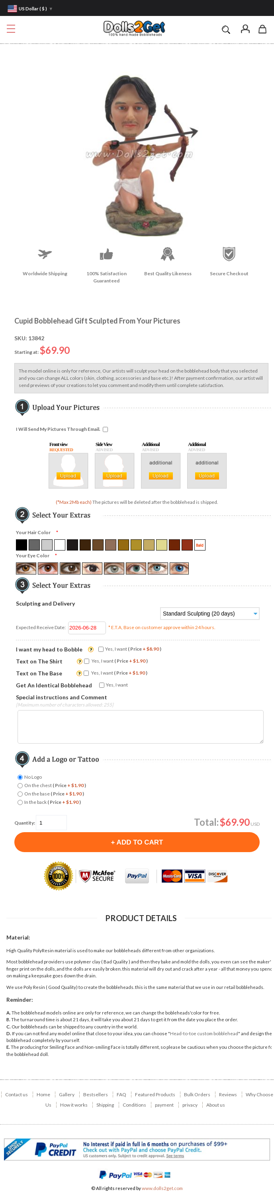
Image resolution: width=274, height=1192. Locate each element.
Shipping (105, 1105)
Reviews (228, 1094)
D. (8, 1033)
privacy (190, 1105)
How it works (74, 1105)
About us (215, 1105)
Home (43, 1094)
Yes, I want (133, 649)
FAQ (121, 1094)
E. (8, 1047)
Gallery (66, 1094)
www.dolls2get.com (162, 1188)
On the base (54, 794)
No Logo (33, 777)
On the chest (55, 785)
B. (8, 1019)
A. (8, 1012)
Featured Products (155, 1094)
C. (8, 1026)
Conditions (134, 1105)
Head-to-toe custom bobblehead (204, 1033)
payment (164, 1105)
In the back (52, 802)
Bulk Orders (197, 1094)
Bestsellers (95, 1094)
